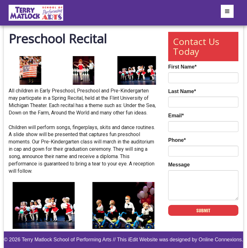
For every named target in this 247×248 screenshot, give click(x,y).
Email (176, 115)
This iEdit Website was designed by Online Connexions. (180, 239)
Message (179, 164)
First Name (182, 66)
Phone (177, 140)
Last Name (182, 91)
